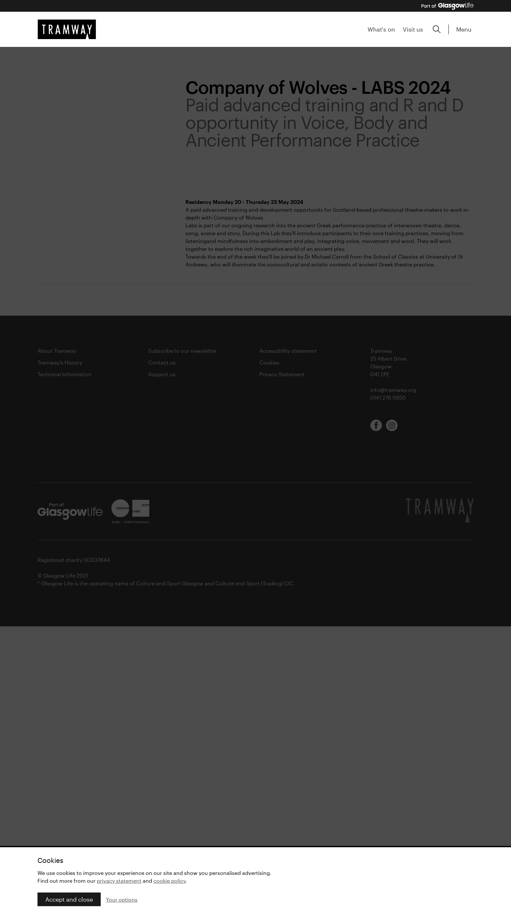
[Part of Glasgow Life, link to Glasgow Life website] (447, 6)
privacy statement (119, 881)
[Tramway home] (66, 29)
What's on (381, 29)
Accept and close (69, 899)
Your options (122, 899)
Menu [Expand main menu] (464, 29)
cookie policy (169, 881)
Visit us (413, 29)
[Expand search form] (437, 29)
